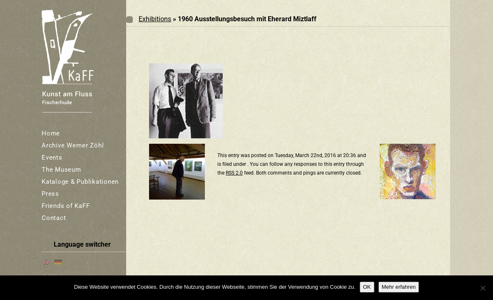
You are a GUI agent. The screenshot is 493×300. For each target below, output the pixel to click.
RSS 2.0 (234, 173)
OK (367, 287)
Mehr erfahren (399, 287)
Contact (54, 218)
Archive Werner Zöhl (73, 145)
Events (52, 157)
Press (50, 194)
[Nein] (482, 288)
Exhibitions (155, 19)
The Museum (61, 169)
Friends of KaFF (66, 206)
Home (51, 133)
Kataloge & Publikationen (80, 181)
